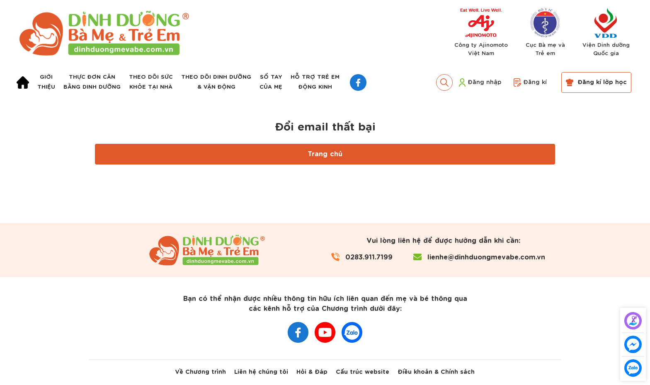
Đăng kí (530, 82)
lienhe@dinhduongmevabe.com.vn (486, 257)
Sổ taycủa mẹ (271, 82)
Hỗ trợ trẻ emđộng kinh (315, 82)
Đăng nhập (480, 82)
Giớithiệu (46, 82)
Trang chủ (325, 154)
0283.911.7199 (369, 257)
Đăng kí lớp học (596, 82)
